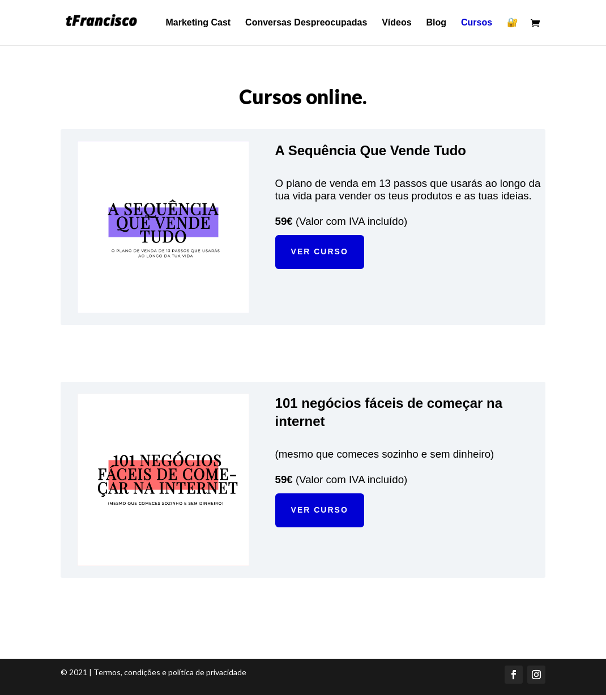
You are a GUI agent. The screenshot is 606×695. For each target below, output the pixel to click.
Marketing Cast (198, 23)
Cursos (476, 23)
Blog (436, 23)
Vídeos (396, 23)
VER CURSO (319, 251)
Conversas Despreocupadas (306, 23)
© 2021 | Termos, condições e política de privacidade (153, 672)
